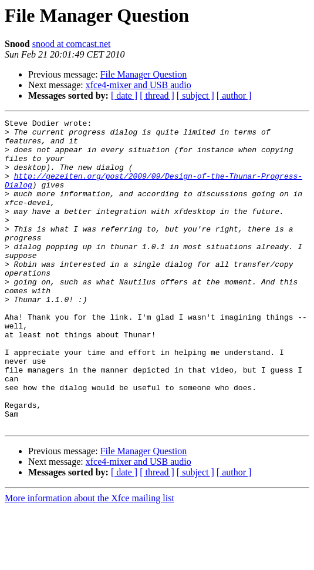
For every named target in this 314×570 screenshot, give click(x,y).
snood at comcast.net (71, 44)
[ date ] (124, 95)
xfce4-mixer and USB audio (138, 85)
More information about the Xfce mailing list (89, 560)
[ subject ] (195, 95)
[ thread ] (157, 95)
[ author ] (234, 95)
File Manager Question (143, 74)
